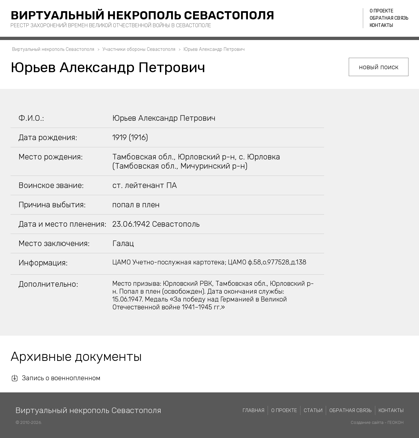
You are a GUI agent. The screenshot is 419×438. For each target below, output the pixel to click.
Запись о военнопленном (61, 378)
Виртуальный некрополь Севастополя (142, 15)
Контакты (381, 25)
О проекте (381, 11)
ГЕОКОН (395, 422)
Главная (253, 410)
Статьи (313, 410)
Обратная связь (389, 18)
